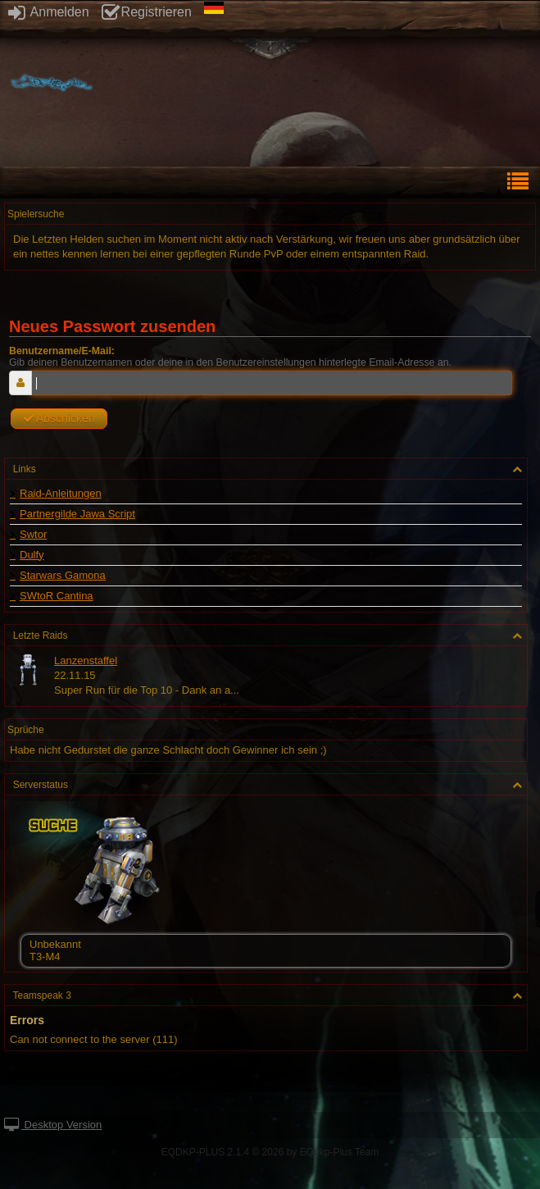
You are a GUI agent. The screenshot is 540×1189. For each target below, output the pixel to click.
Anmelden (48, 12)
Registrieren (147, 12)
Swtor (33, 534)
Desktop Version (53, 1124)
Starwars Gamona (63, 575)
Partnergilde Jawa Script (77, 514)
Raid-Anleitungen (61, 493)
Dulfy (32, 555)
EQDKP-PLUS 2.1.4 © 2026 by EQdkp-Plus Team (270, 1152)
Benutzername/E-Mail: (62, 351)
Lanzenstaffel (85, 660)
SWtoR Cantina (56, 596)
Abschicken (59, 418)
